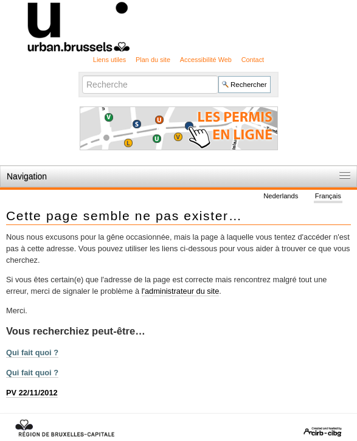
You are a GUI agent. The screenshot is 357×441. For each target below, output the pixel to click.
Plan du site (153, 59)
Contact (252, 59)
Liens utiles (109, 59)
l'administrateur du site (181, 291)
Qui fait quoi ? (32, 352)
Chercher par (81, 74)
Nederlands (280, 196)
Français (328, 196)
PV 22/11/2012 (32, 392)
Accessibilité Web (206, 59)
